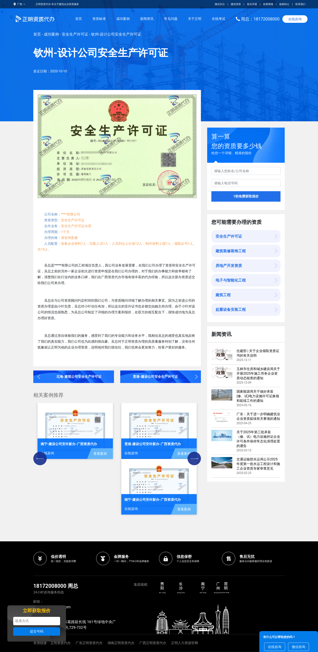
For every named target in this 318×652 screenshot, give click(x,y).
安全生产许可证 (75, 34)
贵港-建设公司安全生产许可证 (155, 377)
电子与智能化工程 (231, 280)
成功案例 (123, 19)
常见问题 (170, 19)
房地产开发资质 (229, 265)
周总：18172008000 (260, 19)
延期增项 (268, 4)
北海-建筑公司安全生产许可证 (78, 377)
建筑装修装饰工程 (231, 251)
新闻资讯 (147, 19)
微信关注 (220, 4)
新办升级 (252, 4)
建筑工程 (223, 295)
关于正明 (194, 19)
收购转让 (284, 4)
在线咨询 (295, 19)
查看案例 (100, 454)
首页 (78, 19)
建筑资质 (236, 4)
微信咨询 (298, 647)
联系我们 (300, 4)
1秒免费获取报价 (246, 196)
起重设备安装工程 (231, 309)
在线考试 (218, 19)
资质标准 (99, 19)
